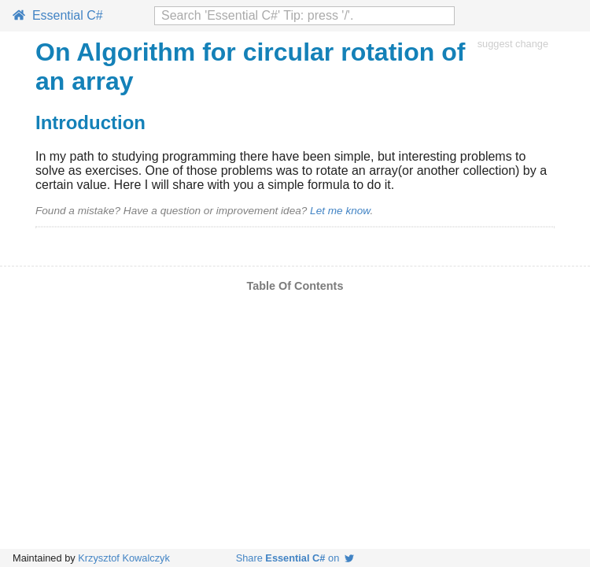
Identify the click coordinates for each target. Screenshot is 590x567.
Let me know (340, 211)
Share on (295, 558)
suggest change (513, 44)
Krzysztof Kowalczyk (124, 558)
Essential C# (58, 15)
